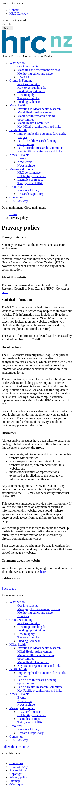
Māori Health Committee (33, 123)
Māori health (17, 105)
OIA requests (17, 784)
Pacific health (18, 130)
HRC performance (29, 172)
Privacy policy (18, 777)
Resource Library (28, 190)
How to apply (26, 94)
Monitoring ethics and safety (35, 73)
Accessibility (17, 770)
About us (23, 77)
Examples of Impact (30, 179)
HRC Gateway (18, 13)
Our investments (27, 66)
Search (7, 28)
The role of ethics (28, 98)
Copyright (15, 773)
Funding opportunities (31, 91)
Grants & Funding (20, 80)
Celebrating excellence (31, 176)
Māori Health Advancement (34, 112)
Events (21, 158)
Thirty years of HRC (30, 183)
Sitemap (14, 781)
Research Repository (30, 193)
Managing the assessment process (38, 70)
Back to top (9, 588)
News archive (26, 165)
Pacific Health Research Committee (40, 147)
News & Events (19, 155)
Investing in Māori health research (39, 109)
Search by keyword (14, 20)
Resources (15, 186)
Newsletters (24, 162)
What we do (17, 62)
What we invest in (28, 84)
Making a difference (22, 169)
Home (13, 214)
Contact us (16, 197)
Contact (14, 10)
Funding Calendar (28, 101)
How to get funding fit (31, 87)
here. (5, 292)
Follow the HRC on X (15, 746)
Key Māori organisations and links (39, 126)
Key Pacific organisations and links (39, 151)
